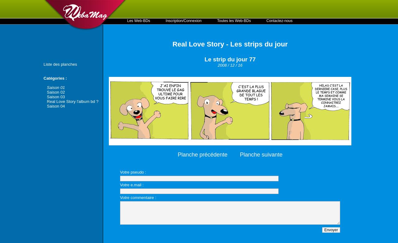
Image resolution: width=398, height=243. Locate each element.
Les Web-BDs (138, 21)
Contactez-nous (279, 21)
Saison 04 (56, 106)
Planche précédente (202, 155)
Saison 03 (56, 97)
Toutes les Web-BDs (234, 21)
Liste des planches (60, 64)
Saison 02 (56, 92)
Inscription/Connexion (183, 21)
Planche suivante (261, 155)
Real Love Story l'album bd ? (73, 101)
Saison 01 (56, 87)
